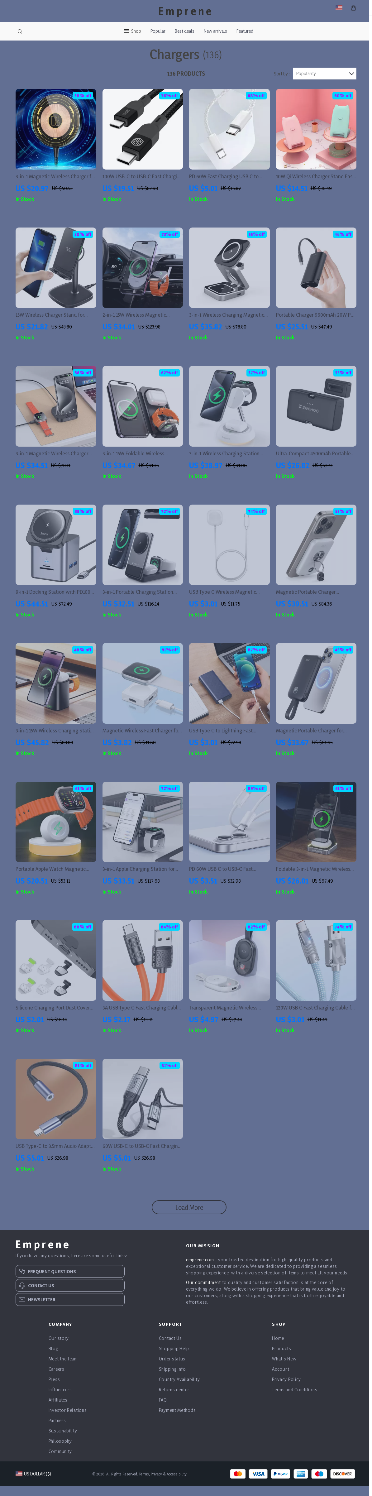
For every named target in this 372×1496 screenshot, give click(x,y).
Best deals (184, 31)
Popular (157, 31)
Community (60, 1461)
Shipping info (172, 1379)
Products (281, 1358)
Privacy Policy (286, 1389)
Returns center (174, 1399)
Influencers (60, 1399)
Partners (57, 1430)
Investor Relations (68, 1420)
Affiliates (58, 1409)
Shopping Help (174, 1358)
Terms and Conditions (294, 1399)
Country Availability (179, 1389)
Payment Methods (177, 1420)
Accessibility (176, 1483)
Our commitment (203, 1292)
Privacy (156, 1483)
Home (278, 1348)
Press (54, 1389)
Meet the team (63, 1368)
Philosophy (60, 1451)
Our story (59, 1348)
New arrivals (215, 31)
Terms (144, 1483)
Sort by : (282, 83)
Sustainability (63, 1440)
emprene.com (200, 1269)
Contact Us (170, 1348)
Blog (53, 1358)
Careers (56, 1379)
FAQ (163, 1409)
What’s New (284, 1368)
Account (280, 1379)
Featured (244, 31)
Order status (172, 1368)
